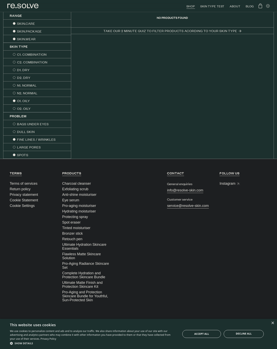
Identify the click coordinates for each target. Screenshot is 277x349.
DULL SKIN (26, 131)
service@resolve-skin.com (188, 206)
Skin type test (212, 6)
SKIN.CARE (26, 23)
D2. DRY (24, 77)
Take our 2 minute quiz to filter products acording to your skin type (172, 31)
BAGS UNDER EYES (33, 124)
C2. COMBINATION (32, 62)
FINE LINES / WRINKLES (36, 139)
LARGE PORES (29, 147)
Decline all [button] (244, 333)
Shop (190, 6)
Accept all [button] (201, 334)
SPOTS (22, 155)
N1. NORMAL (27, 85)
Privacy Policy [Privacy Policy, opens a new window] (48, 338)
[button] (93, 343)
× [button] (272, 323)
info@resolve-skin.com (185, 190)
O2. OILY (24, 108)
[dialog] (138, 334)
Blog (250, 6)
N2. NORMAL (27, 93)
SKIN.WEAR (26, 39)
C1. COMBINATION (32, 54)
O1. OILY (23, 100)
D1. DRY (23, 70)
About (235, 6)
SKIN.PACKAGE (29, 31)
